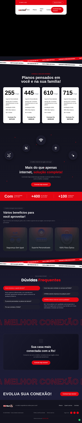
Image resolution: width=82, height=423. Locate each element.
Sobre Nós (41, 9)
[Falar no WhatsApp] (79, 420)
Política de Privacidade (39, 412)
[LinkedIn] (78, 413)
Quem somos (68, 405)
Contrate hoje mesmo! (57, 9)
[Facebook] (74, 413)
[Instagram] (71, 413)
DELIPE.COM (45, 418)
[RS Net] (23, 10)
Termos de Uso (50, 412)
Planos (35, 9)
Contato (49, 9)
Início (28, 9)
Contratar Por (12, 118)
